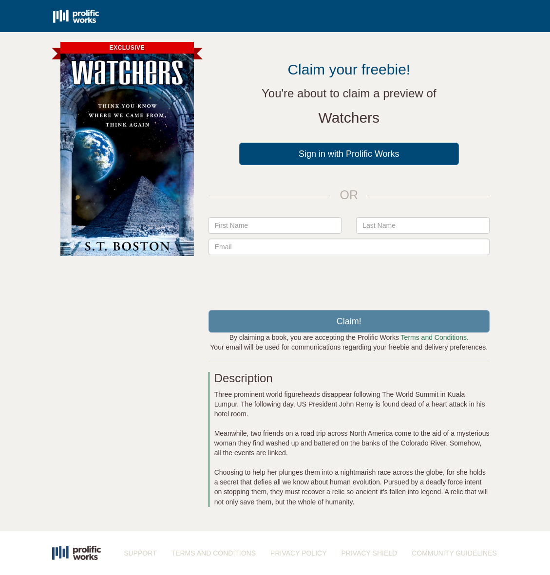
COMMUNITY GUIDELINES (454, 553)
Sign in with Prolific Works (349, 154)
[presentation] (349, 279)
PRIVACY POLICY (298, 553)
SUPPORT (140, 553)
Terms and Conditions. (435, 337)
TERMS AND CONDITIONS (213, 553)
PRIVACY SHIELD (369, 553)
